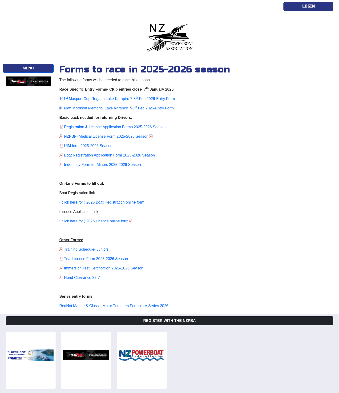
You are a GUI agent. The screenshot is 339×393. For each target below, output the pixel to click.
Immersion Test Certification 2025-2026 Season (103, 268)
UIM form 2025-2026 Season (88, 146)
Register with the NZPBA (169, 321)
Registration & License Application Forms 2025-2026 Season (114, 127)
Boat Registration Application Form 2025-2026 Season (109, 155)
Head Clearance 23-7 (82, 278)
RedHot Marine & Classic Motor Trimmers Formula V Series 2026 (113, 306)
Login (308, 6)
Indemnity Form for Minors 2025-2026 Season (102, 165)
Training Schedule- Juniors (86, 249)
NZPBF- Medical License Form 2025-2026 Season (106, 136)
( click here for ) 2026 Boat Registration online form (101, 202)
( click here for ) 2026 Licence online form (93, 221)
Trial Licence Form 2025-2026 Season (96, 259)
